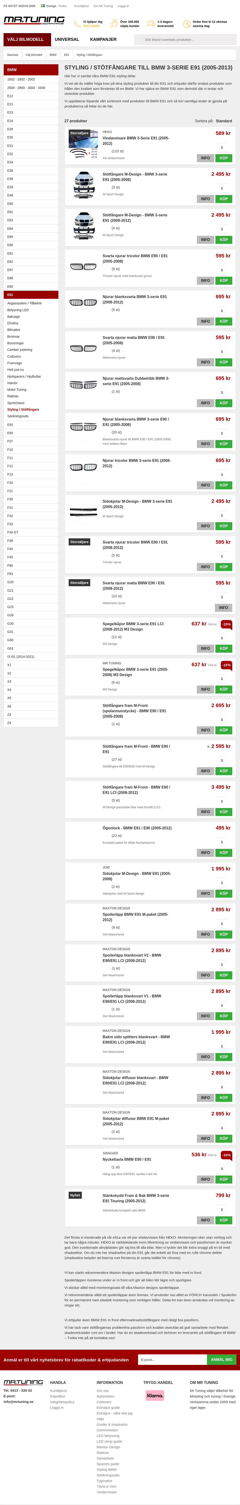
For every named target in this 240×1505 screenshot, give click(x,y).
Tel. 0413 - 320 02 (18, 1390)
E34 (32, 162)
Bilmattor (13, 330)
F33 (10, 524)
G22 (10, 599)
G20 (10, 582)
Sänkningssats (32, 416)
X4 (32, 690)
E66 (32, 245)
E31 (10, 146)
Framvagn (32, 363)
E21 (32, 104)
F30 (32, 499)
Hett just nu (15, 369)
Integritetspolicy (62, 1402)
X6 (9, 706)
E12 (32, 96)
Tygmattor (104, 1481)
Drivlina (12, 323)
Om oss (103, 1391)
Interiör (12, 383)
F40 (10, 549)
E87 (32, 270)
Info (205, 158)
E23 (32, 112)
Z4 (32, 723)
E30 (32, 137)
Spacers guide (108, 1464)
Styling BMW (107, 1469)
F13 (32, 474)
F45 (10, 557)
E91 (32, 295)
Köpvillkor (57, 1396)
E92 (32, 425)
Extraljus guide (108, 1407)
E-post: (10, 1396)
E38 (32, 179)
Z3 (32, 714)
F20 (32, 483)
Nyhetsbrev (106, 1396)
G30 (10, 623)
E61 (32, 212)
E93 (32, 433)
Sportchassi (15, 403)
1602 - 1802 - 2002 (32, 79)
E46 (32, 195)
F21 (10, 491)
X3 (32, 681)
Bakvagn (32, 316)
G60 (10, 640)
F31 (32, 507)
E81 (32, 253)
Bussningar (32, 343)
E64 (32, 228)
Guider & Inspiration (112, 1424)
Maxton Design (108, 1447)
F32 (10, 516)
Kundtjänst (81, 6)
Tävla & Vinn (107, 1486)
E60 (32, 204)
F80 (10, 565)
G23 (10, 607)
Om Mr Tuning (103, 6)
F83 (10, 574)
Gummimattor (107, 1430)
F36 (10, 541)
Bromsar (13, 336)
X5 (32, 698)
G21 (10, 590)
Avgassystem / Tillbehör (24, 303)
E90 (32, 286)
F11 (32, 458)
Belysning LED (32, 310)
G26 (10, 615)
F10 (32, 450)
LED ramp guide (109, 1441)
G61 (10, 648)
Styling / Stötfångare (23, 409)
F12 (32, 466)
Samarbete (105, 1458)
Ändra (62, 6)
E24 (32, 121)
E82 (32, 262)
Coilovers (14, 356)
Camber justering (19, 350)
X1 (32, 665)
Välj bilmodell (27, 39)
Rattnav (13, 396)
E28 (32, 129)
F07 (32, 441)
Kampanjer (103, 39)
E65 (32, 237)
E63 (32, 220)
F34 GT (32, 532)
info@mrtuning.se (19, 1402)
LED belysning (108, 1436)
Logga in (123, 6)
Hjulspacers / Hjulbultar (24, 376)
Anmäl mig (221, 1360)
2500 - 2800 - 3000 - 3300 (32, 88)
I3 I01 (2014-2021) (20, 657)
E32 (10, 154)
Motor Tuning (16, 389)
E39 (32, 187)
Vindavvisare (107, 1492)
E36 (32, 170)
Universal (69, 39)
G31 (10, 632)
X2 (9, 673)
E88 (32, 278)
